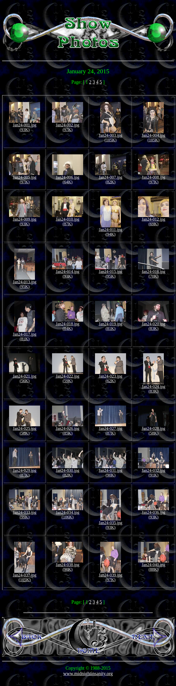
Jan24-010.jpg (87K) (67, 219)
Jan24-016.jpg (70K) (153, 272)
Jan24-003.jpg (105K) (110, 135)
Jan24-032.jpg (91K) (153, 471)
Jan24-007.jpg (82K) (110, 177)
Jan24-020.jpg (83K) (153, 324)
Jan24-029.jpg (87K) (24, 471)
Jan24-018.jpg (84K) (67, 324)
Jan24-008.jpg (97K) (153, 177)
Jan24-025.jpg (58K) (24, 429)
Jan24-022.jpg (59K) (67, 376)
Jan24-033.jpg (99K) (24, 513)
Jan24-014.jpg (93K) (67, 272)
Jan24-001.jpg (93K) (24, 125)
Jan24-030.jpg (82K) (67, 471)
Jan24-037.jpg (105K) (24, 575)
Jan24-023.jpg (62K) (110, 376)
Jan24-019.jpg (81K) (110, 324)
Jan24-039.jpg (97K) (110, 575)
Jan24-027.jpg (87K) (110, 429)
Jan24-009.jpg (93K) (24, 219)
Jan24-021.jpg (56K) (24, 376)
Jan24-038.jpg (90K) (67, 565)
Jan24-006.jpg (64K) (67, 177)
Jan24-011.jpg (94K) (110, 230)
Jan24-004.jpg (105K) (153, 135)
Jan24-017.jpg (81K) (24, 334)
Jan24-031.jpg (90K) (110, 471)
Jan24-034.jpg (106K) (67, 513)
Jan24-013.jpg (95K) (24, 282)
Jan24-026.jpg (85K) (67, 429)
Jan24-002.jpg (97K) (67, 125)
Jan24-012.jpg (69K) (153, 219)
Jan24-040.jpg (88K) (153, 565)
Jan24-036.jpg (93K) (153, 513)
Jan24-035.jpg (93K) (110, 523)
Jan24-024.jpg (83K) (153, 387)
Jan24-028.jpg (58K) (153, 429)
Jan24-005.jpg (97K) (24, 177)
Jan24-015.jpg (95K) (110, 272)
